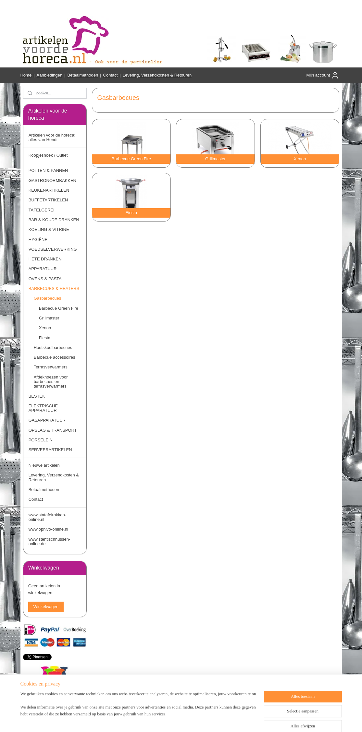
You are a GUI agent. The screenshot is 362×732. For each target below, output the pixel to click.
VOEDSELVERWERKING (53, 249)
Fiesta (44, 337)
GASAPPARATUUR (47, 420)
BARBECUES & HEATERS (54, 288)
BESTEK (37, 396)
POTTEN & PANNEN (48, 170)
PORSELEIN (41, 440)
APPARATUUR (43, 268)
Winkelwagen (45, 606)
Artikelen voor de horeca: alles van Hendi (52, 137)
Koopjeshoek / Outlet (48, 155)
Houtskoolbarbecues (53, 347)
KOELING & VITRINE (49, 229)
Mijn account (322, 75)
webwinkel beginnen (202, 720)
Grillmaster (49, 318)
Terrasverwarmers (51, 367)
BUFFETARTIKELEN (48, 200)
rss (181, 720)
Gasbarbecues (47, 298)
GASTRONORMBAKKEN (52, 180)
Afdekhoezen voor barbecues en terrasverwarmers (51, 382)
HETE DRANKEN (45, 259)
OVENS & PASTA (45, 278)
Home (25, 75)
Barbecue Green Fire (58, 308)
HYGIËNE (38, 239)
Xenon (45, 327)
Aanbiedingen (50, 75)
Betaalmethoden (82, 75)
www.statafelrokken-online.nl (47, 517)
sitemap (169, 720)
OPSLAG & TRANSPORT (53, 430)
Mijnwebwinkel (252, 720)
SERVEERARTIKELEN (50, 449)
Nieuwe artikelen (44, 465)
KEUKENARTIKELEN (49, 190)
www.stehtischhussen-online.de (49, 541)
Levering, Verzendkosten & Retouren (157, 75)
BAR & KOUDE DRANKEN (54, 219)
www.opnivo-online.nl (48, 529)
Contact (110, 75)
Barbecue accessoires (54, 357)
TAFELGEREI (42, 210)
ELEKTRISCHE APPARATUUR (43, 408)
